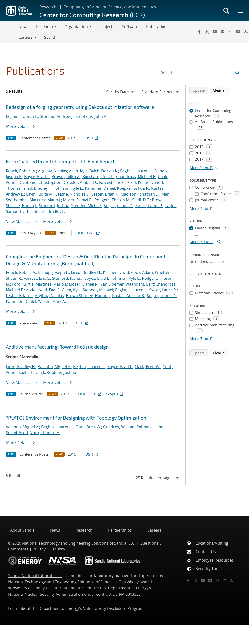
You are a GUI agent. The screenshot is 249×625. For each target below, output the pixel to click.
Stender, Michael (86, 205)
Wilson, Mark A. (52, 301)
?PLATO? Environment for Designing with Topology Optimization (76, 418)
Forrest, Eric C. (112, 182)
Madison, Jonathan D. (140, 194)
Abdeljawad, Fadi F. (43, 290)
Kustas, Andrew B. (128, 295)
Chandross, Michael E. (136, 176)
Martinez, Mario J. (45, 200)
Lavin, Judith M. (40, 194)
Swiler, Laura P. (149, 205)
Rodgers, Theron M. (112, 200)
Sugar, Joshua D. (118, 205)
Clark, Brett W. (148, 366)
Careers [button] (25, 37)
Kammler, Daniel (100, 188)
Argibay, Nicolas (52, 170)
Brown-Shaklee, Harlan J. (88, 295)
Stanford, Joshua (54, 205)
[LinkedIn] (238, 31)
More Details (20, 126)
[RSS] (231, 580)
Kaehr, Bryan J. (31, 372)
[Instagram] (230, 31)
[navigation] (120, 92)
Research (47, 6)
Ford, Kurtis (138, 182)
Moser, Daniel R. (78, 200)
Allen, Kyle (78, 170)
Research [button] (44, 26)
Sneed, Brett (17, 432)
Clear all (221, 90)
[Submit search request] (237, 72)
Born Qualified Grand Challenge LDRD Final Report (60, 161)
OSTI (92, 138)
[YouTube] (214, 31)
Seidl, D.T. (141, 200)
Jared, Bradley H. (38, 188)
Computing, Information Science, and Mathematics (109, 6)
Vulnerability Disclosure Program (113, 608)
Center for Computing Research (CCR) (92, 14)
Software (130, 26)
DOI (80, 233)
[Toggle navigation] (9, 32)
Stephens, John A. (91, 116)
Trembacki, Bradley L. (45, 211)
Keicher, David (116, 272)
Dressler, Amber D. (79, 182)
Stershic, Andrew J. (57, 116)
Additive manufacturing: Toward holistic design (57, 347)
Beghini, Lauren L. (22, 116)
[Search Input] (200, 72)
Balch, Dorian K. (103, 170)
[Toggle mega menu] (240, 10)
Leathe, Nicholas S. (72, 194)
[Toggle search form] (226, 10)
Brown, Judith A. (66, 176)
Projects (106, 26)
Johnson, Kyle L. (68, 188)
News (23, 26)
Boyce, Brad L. (37, 176)
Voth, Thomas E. (45, 432)
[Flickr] (222, 31)
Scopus (115, 394)
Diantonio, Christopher (39, 182)
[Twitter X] (207, 31)
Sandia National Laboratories (35, 575)
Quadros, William (118, 426)
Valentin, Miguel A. (54, 366)
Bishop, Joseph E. (53, 272)
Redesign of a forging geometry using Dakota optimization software (80, 107)
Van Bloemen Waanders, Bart (127, 284)
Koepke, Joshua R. (133, 188)
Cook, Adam (142, 272)
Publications (157, 26)
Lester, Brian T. (105, 194)
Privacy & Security (48, 549)
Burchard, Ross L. (98, 176)
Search (50, 37)
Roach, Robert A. (21, 170)
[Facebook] (199, 31)
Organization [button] (76, 26)
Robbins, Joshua (61, 372)
